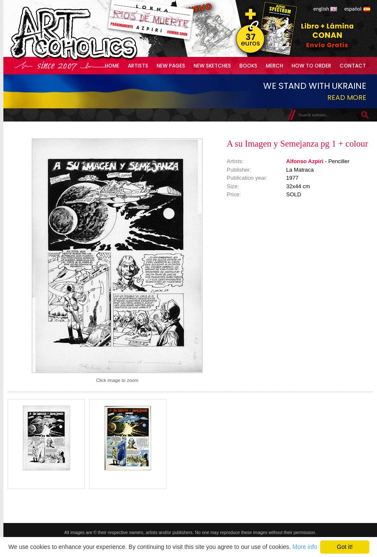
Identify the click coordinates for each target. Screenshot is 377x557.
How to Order (311, 65)
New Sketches (212, 65)
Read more (346, 97)
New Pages (171, 65)
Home (112, 65)
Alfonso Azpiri (305, 161)
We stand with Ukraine (314, 86)
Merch (274, 65)
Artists (138, 65)
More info (305, 546)
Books (248, 65)
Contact (353, 65)
